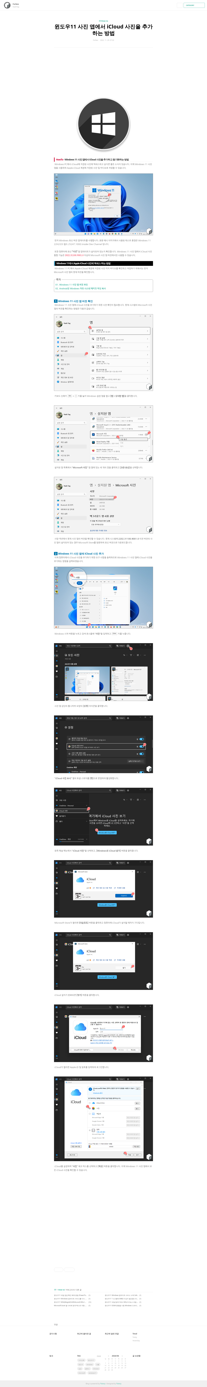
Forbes (17, 4)
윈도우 (81, 1364)
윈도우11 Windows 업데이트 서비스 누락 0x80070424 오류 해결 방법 (121, 1295)
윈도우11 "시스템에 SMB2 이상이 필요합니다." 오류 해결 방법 (121, 1299)
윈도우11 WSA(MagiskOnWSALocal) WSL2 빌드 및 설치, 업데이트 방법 (71, 1302)
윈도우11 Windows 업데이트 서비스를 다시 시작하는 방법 (71, 1299)
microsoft (82, 1373)
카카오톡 (81, 1360)
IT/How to (103, 21)
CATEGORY (194, 5)
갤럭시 (87, 1369)
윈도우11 (91, 1360)
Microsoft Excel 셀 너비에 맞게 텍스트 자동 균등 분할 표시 (71, 1305)
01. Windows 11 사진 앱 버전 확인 (71, 285)
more (99, 1356)
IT (55, 1289)
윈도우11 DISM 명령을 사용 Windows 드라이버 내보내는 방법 (121, 1305)
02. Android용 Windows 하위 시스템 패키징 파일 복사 (80, 289)
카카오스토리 (146, 1315)
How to (61, 1289)
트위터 (151, 1315)
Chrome (96, 1369)
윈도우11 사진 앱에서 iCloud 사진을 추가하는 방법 (103, 30)
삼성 (80, 1369)
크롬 (97, 1364)
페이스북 (142, 1315)
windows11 (92, 1373)
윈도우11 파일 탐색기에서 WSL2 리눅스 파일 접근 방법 (121, 1302)
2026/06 (115, 1356)
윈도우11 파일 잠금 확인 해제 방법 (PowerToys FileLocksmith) (71, 1295)
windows (90, 1364)
